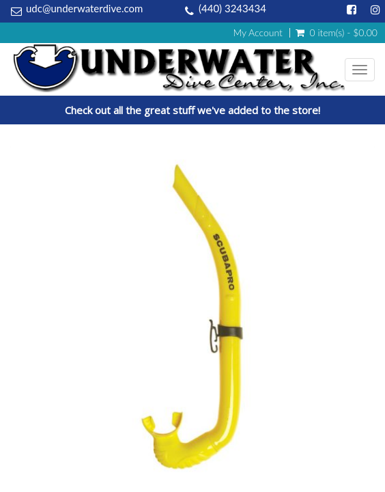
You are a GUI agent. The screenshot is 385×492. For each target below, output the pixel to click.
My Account (257, 33)
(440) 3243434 (232, 8)
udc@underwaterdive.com (84, 8)
